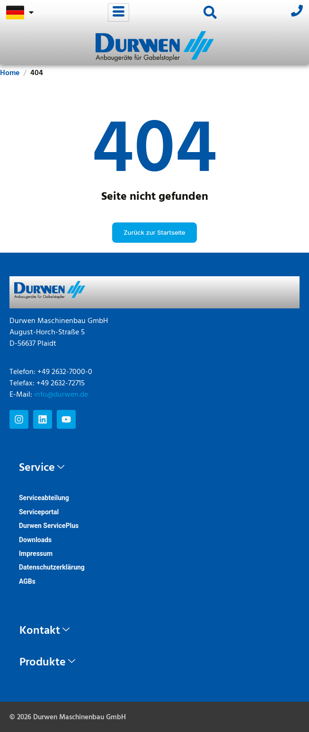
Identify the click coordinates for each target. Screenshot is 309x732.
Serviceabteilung (44, 498)
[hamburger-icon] (118, 12)
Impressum (36, 553)
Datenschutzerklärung (52, 567)
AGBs (27, 581)
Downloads (35, 540)
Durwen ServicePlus (49, 525)
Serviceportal (39, 512)
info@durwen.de (61, 395)
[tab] (154, 468)
